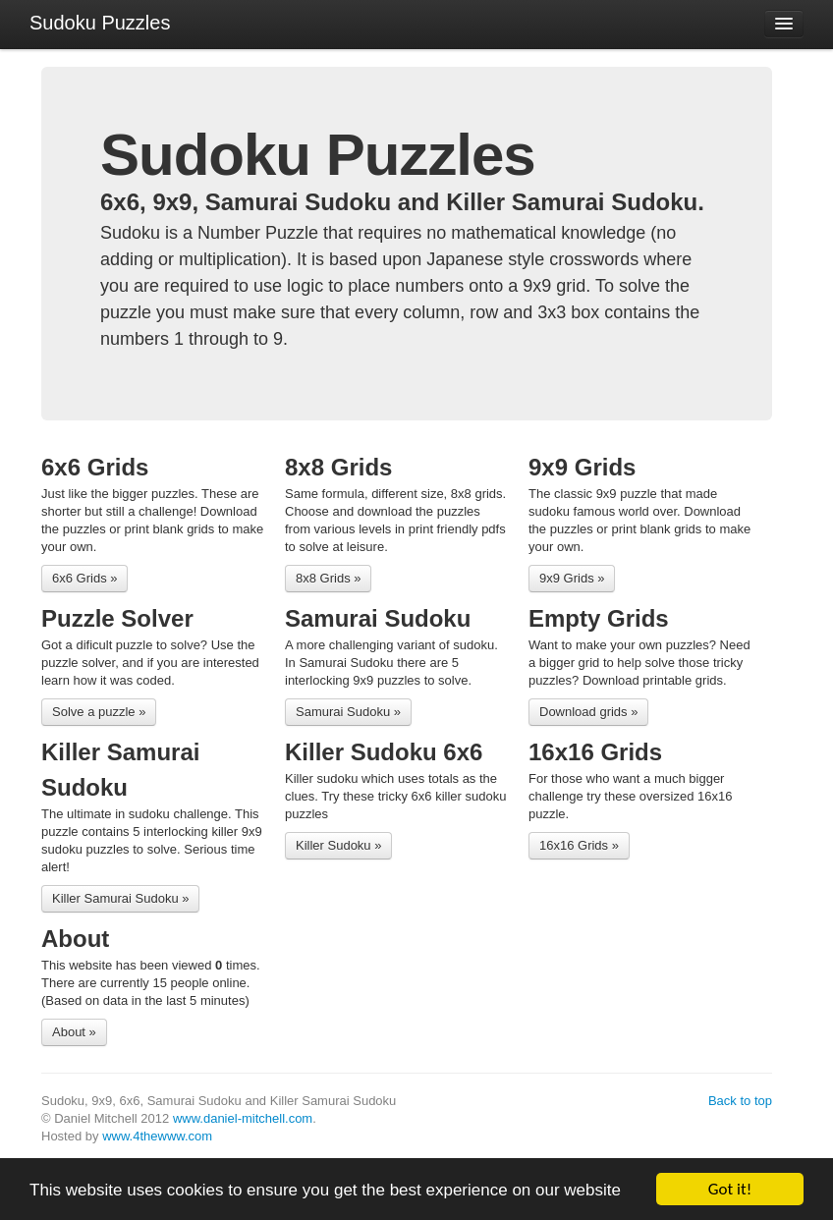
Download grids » (588, 711)
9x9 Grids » (571, 578)
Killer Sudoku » (338, 845)
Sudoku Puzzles (99, 22)
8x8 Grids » (328, 578)
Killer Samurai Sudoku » (120, 898)
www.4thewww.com (157, 1136)
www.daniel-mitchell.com (242, 1118)
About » (74, 1032)
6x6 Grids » (84, 578)
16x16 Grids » (579, 845)
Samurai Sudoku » (348, 711)
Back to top (740, 1100)
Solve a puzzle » (98, 711)
